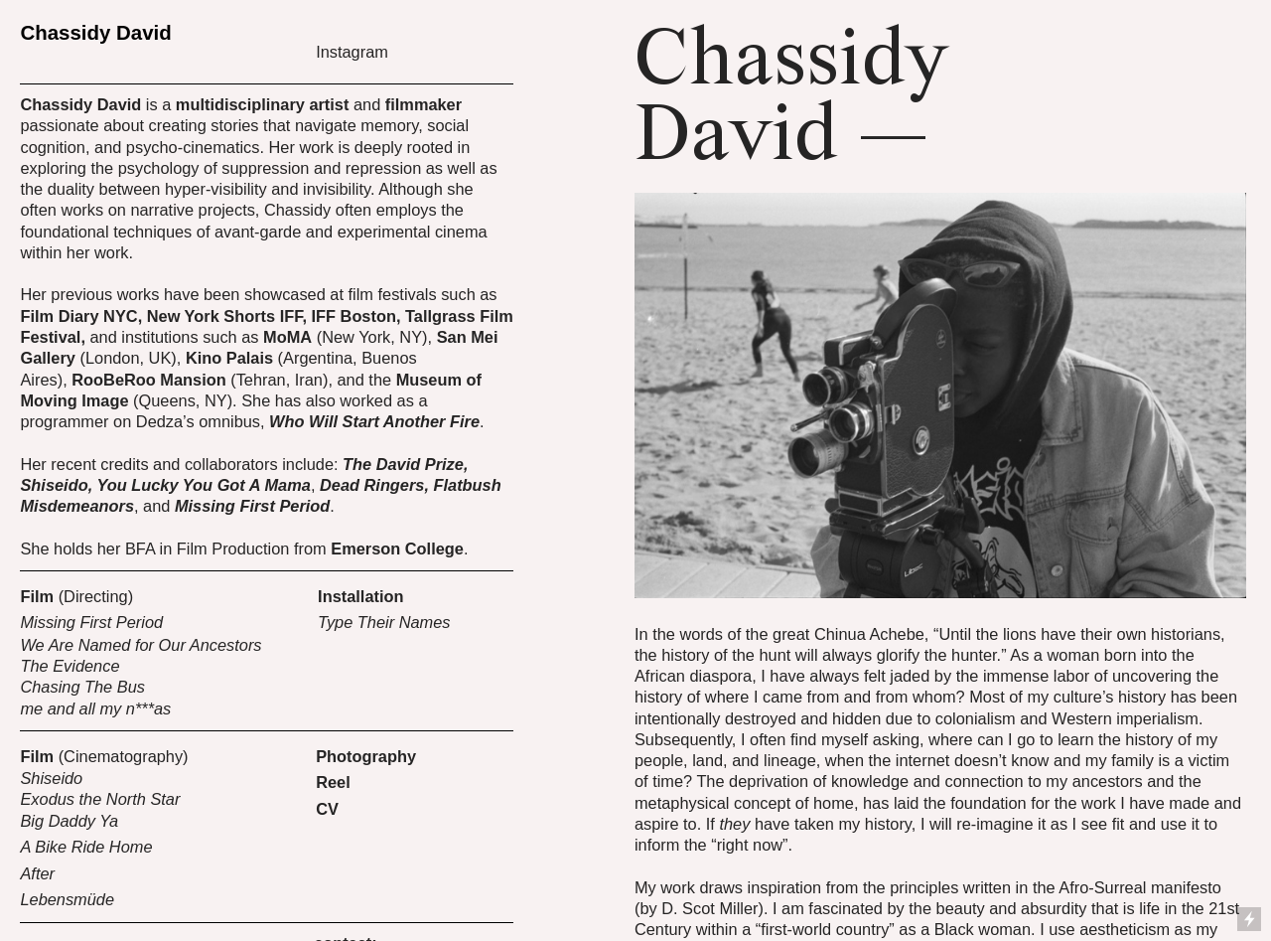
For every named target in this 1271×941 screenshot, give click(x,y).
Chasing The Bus (82, 687)
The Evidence (69, 666)
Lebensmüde (67, 899)
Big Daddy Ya (69, 821)
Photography (366, 756)
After (37, 873)
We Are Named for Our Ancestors (140, 645)
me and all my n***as (95, 708)
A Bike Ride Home (86, 847)
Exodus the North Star (102, 799)
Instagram (352, 52)
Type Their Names (384, 622)
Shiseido (51, 778)
